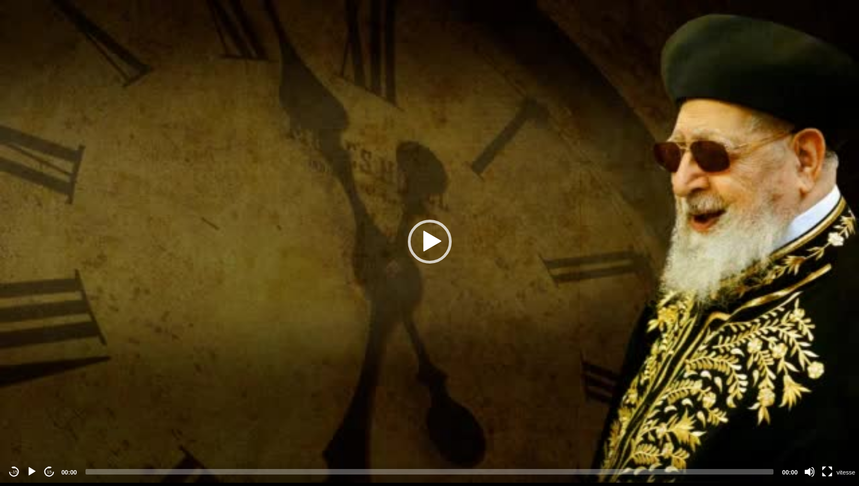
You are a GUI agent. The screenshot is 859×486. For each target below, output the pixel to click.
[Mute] (809, 471)
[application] (429, 241)
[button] (430, 242)
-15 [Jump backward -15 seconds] (14, 472)
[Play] (31, 471)
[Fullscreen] (827, 471)
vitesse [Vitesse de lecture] (846, 472)
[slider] (429, 471)
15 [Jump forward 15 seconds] (49, 472)
